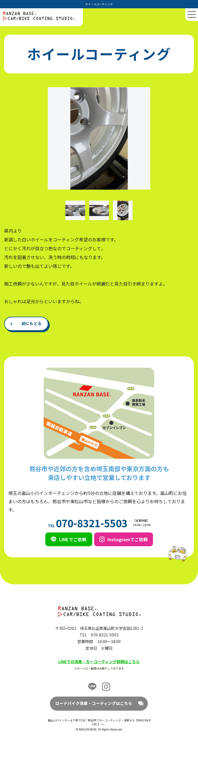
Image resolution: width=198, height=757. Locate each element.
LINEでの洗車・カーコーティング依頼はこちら (99, 661)
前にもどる (32, 323)
